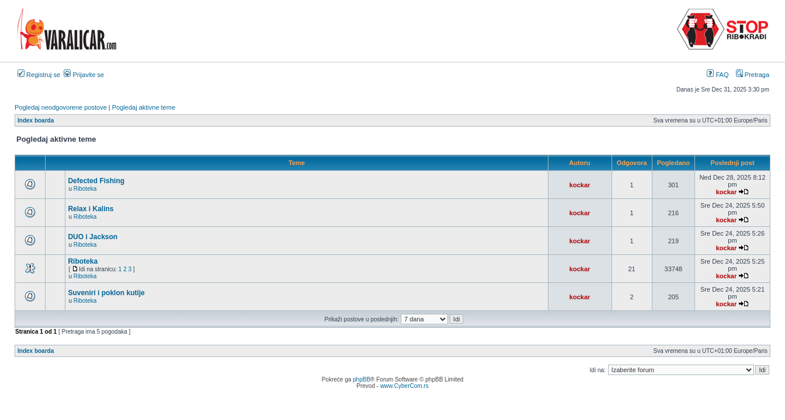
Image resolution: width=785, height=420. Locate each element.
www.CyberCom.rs (404, 386)
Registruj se (39, 74)
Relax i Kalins (90, 209)
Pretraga (752, 74)
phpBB (361, 379)
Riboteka (85, 189)
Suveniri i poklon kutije (106, 293)
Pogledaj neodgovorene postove (61, 107)
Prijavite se (84, 74)
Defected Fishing (96, 181)
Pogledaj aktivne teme (143, 107)
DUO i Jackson (92, 237)
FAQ (717, 74)
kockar (579, 184)
